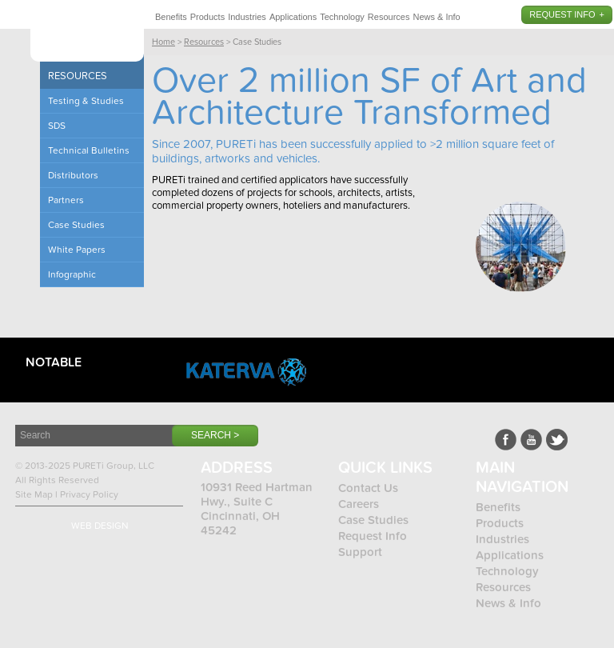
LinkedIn (557, 439)
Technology (342, 17)
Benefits (171, 17)
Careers (358, 504)
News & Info (436, 17)
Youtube (531, 439)
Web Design (100, 525)
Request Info (562, 14)
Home (163, 42)
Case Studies (373, 520)
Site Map (34, 494)
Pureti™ (87, 34)
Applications (293, 17)
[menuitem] (171, 14)
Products (207, 17)
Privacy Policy (89, 494)
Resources (389, 17)
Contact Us (368, 488)
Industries (247, 17)
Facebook (505, 439)
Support (360, 552)
